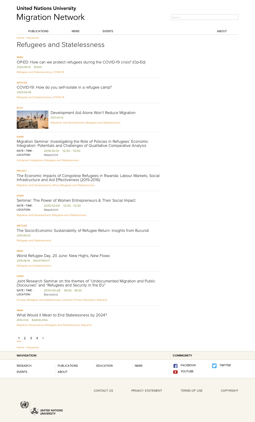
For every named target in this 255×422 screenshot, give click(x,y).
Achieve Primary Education (79, 300)
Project (22, 171)
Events (108, 31)
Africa (55, 185)
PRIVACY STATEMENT (146, 390)
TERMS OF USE (192, 390)
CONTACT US (103, 390)
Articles (22, 82)
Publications (38, 31)
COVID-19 (58, 72)
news (139, 366)
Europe (21, 300)
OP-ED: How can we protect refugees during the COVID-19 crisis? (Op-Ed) (81, 62)
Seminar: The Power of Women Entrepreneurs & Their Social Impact (76, 200)
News (76, 31)
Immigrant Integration (30, 160)
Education (104, 366)
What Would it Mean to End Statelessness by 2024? (62, 315)
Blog (20, 108)
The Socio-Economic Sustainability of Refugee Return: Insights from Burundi (83, 230)
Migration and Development (68, 122)
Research (24, 366)
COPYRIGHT (229, 390)
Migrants (102, 300)
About (222, 31)
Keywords (33, 38)
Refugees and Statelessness (34, 72)
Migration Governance (30, 325)
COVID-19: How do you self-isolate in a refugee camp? (64, 87)
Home (20, 38)
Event (20, 137)
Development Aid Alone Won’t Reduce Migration (93, 112)
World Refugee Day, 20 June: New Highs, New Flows (63, 255)
